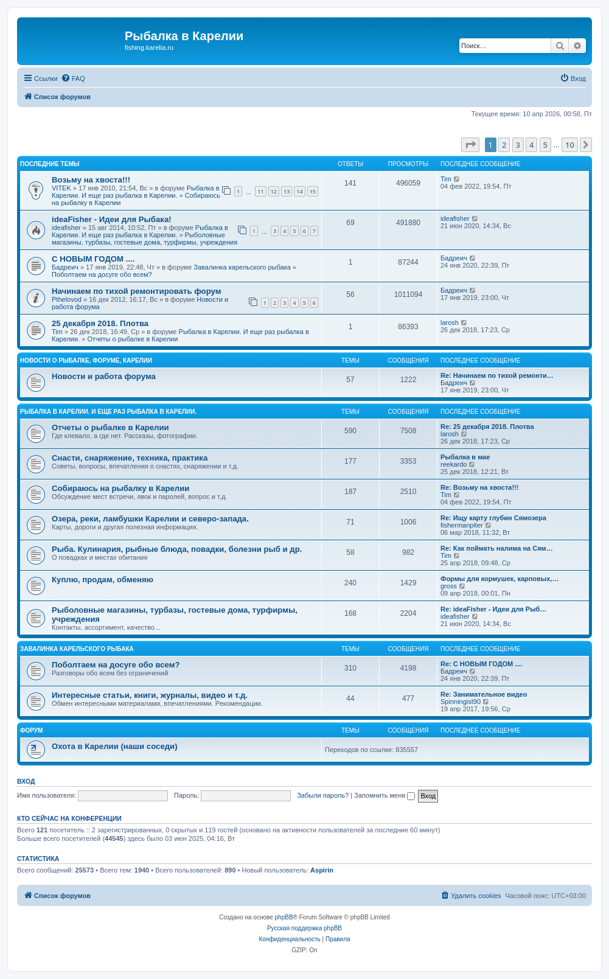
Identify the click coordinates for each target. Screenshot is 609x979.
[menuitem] (73, 78)
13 (287, 191)
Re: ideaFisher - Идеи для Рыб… (493, 609)
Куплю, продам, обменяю (102, 579)
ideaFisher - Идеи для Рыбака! (112, 219)
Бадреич (65, 267)
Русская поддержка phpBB (304, 928)
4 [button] (531, 144)
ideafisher (66, 227)
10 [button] (569, 144)
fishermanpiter (461, 525)
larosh (449, 322)
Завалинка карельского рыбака (242, 267)
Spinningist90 (460, 701)
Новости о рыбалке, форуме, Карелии (86, 360)
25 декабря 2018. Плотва (100, 323)
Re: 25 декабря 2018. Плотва (487, 426)
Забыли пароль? (323, 795)
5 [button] (545, 144)
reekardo (453, 464)
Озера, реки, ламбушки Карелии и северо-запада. (150, 518)
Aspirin (321, 870)
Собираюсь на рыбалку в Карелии (120, 488)
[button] (470, 145)
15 (313, 191)
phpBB (284, 917)
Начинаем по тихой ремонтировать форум (136, 291)
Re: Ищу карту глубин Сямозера (493, 517)
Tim (445, 179)
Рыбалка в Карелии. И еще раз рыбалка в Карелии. (136, 191)
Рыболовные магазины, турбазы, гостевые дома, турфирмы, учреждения (144, 238)
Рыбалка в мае (465, 457)
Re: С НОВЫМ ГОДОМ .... (481, 663)
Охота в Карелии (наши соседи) (115, 746)
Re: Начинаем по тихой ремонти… (497, 375)
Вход (26, 781)
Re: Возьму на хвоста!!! (479, 487)
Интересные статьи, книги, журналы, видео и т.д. (150, 695)
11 (260, 191)
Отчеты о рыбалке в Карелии (132, 339)
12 (274, 191)
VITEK (61, 188)
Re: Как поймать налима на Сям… (496, 548)
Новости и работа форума (104, 376)
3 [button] (518, 144)
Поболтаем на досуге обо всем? (102, 274)
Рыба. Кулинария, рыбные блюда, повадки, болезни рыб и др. (177, 549)
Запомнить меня (384, 795)
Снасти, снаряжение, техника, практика (129, 457)
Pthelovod (67, 299)
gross (448, 586)
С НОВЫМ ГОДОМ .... (93, 258)
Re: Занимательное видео (483, 694)
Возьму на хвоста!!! (91, 179)
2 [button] (504, 144)
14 (299, 191)
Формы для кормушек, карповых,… (499, 578)
